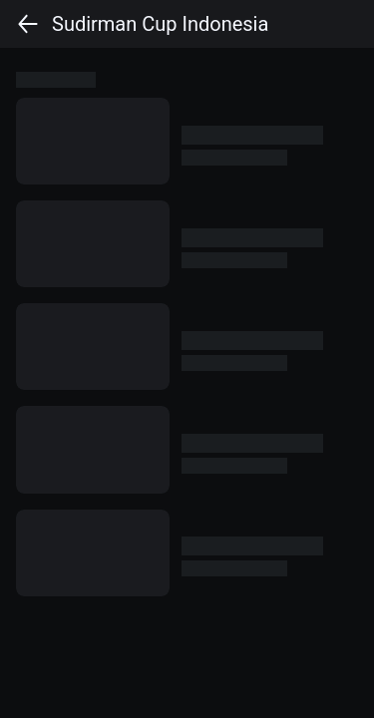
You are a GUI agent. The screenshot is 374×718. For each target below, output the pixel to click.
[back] (28, 24)
